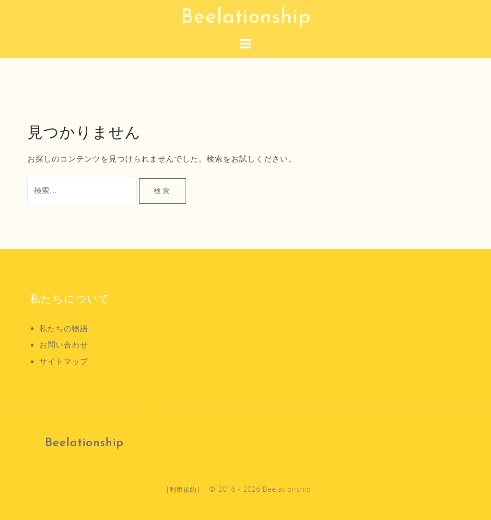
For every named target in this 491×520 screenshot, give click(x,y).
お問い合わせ (63, 344)
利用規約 (183, 489)
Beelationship (246, 18)
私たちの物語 (63, 328)
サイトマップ (63, 361)
